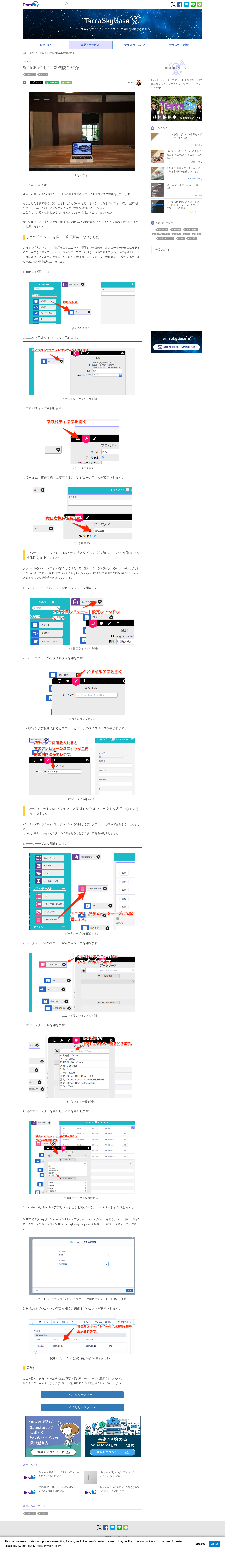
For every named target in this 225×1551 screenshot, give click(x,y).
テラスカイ (162, 249)
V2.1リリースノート (82, 1394)
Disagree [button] (200, 1544)
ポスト (37, 82)
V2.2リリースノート (82, 1407)
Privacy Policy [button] (52, 1545)
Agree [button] (214, 1544)
